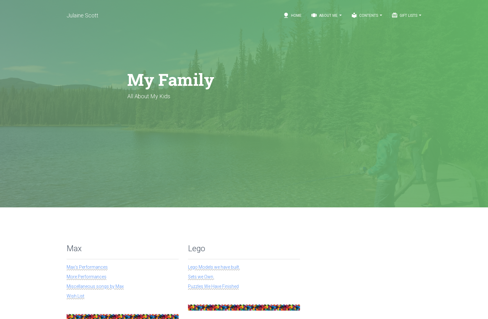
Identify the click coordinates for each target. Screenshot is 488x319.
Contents (366, 15)
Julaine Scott (82, 15)
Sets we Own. (201, 276)
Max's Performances (87, 267)
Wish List (75, 296)
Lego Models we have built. (214, 267)
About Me (326, 15)
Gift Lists (406, 15)
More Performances (86, 276)
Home (292, 15)
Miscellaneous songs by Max (95, 286)
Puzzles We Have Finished (213, 286)
